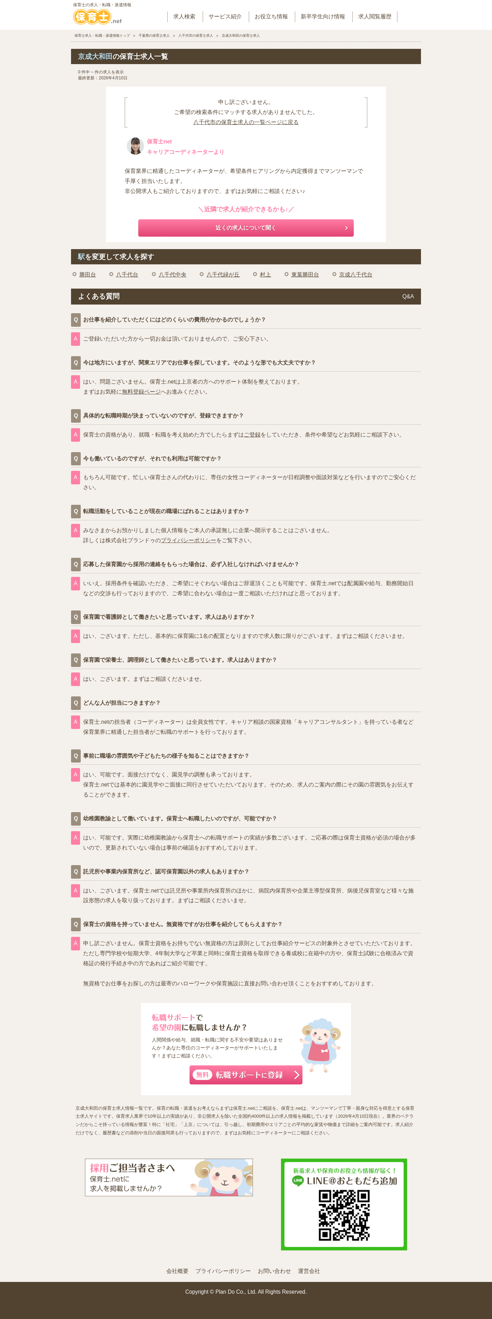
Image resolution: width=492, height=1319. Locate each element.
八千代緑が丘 (223, 275)
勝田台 (87, 275)
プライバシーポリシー (188, 540)
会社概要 (177, 1271)
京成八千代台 (355, 275)
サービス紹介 (225, 16)
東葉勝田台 (305, 275)
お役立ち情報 (271, 16)
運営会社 (309, 1271)
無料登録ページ (141, 392)
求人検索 (184, 16)
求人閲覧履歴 (375, 16)
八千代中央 (172, 275)
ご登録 (252, 435)
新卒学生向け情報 (323, 16)
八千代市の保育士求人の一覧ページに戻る (246, 122)
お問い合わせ (274, 1271)
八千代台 (127, 275)
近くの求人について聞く (246, 228)
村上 (265, 275)
